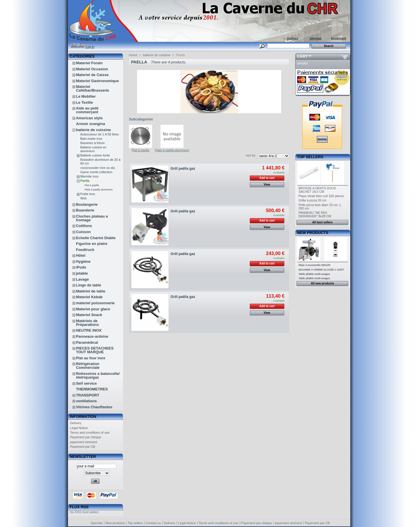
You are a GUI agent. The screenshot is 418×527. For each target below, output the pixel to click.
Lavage (82, 279)
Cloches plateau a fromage (92, 218)
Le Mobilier (86, 96)
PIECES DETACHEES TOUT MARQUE (95, 350)
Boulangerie (87, 204)
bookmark (338, 38)
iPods (81, 267)
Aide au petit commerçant (87, 110)
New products (312, 233)
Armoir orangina (90, 124)
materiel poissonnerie (95, 303)
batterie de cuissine (93, 130)
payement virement (83, 442)
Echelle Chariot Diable (96, 238)
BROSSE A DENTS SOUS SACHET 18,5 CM (317, 189)
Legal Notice (79, 428)
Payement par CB (82, 446)
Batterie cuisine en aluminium (93, 149)
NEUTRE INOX (89, 330)
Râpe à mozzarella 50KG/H (314, 265)
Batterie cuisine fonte (95, 155)
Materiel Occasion (92, 69)
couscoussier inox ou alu (97, 167)
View (267, 184)
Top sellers (310, 157)
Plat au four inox (90, 358)
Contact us (153, 523)
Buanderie (85, 210)
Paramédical (87, 342)
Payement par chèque (85, 437)
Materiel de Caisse (92, 75)
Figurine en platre (91, 243)
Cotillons (84, 226)
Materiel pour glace (93, 309)
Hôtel (81, 255)
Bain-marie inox (91, 138)
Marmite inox (89, 176)
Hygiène (83, 261)
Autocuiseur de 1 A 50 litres (99, 134)
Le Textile (84, 102)
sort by (251, 155)
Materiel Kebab (89, 297)
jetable (82, 273)
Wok (83, 198)
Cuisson (83, 232)
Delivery (76, 423)
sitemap (316, 38)
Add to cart (267, 178)
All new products (322, 283)
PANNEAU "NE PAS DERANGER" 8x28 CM (314, 214)
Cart (302, 56)
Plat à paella (92, 185)
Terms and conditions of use (89, 432)
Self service (86, 383)
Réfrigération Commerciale (88, 366)
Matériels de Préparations (87, 323)
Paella (85, 180)
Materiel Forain (89, 63)
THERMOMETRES (92, 389)
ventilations (86, 401)
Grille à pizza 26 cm (312, 200)
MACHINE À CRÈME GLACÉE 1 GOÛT (321, 269)
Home (133, 55)
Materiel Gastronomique (97, 81)
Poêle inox (87, 194)
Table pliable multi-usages (314, 274)
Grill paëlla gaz (183, 169)
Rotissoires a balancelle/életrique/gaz (98, 375)
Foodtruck (85, 250)
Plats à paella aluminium (99, 189)
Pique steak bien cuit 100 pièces (321, 196)
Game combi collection (96, 172)
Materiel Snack (89, 315)
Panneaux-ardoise (92, 336)
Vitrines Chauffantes (94, 407)
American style (89, 118)
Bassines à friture (92, 143)
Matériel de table (90, 291)
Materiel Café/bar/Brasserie (92, 88)
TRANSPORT (87, 395)
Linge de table (88, 285)
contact (292, 38)
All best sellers (322, 222)
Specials (96, 523)
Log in (90, 46)
